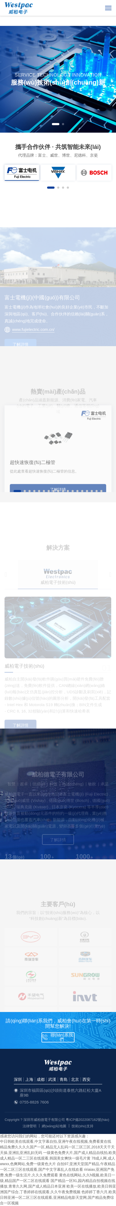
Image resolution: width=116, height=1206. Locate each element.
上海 (29, 1079)
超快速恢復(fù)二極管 (32, 487)
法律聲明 (29, 1126)
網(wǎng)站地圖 (54, 1126)
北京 (75, 1079)
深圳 (18, 1079)
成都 (41, 1079)
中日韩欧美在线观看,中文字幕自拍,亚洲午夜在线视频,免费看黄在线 (55, 1141)
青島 (64, 1079)
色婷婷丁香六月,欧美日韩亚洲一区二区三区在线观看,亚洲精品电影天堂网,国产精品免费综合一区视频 (58, 1197)
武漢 (52, 1079)
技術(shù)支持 (82, 1126)
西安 (86, 1079)
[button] (55, 124)
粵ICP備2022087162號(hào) (87, 1120)
